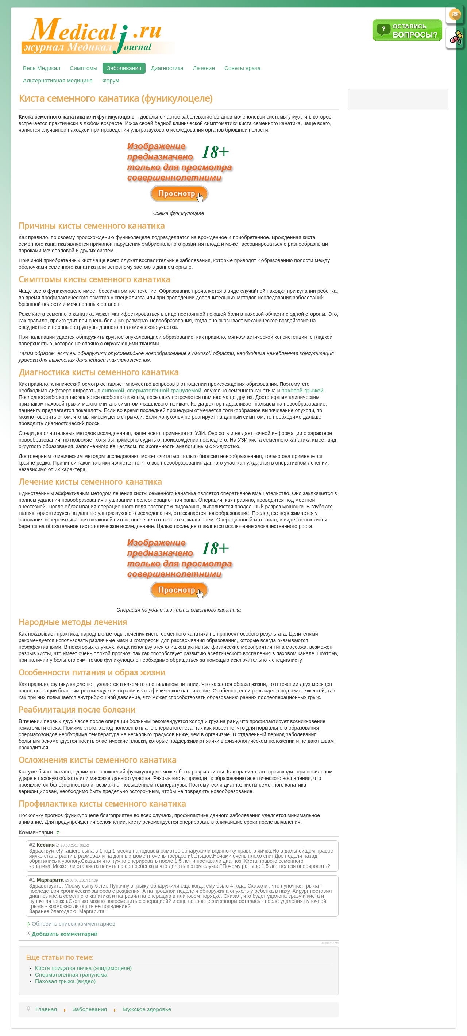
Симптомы (83, 68)
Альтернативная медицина (58, 80)
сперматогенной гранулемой (164, 390)
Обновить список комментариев (73, 923)
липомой (112, 390)
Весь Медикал (41, 68)
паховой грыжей (303, 390)
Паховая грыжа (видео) (65, 981)
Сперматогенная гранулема (71, 974)
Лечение (204, 68)
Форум (110, 80)
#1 (32, 880)
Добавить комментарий (65, 934)
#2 (32, 845)
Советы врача (242, 68)
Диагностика (167, 68)
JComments (330, 943)
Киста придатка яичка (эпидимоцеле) (83, 968)
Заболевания (124, 68)
